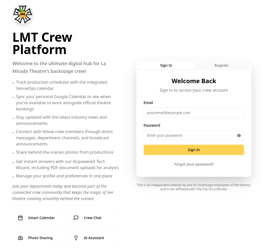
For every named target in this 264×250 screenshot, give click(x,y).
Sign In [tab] (166, 65)
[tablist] (193, 65)
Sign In (194, 149)
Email (148, 102)
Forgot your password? (194, 164)
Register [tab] (221, 65)
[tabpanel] (193, 124)
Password (152, 125)
